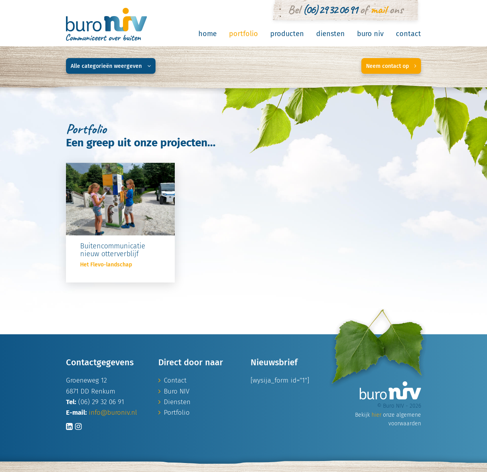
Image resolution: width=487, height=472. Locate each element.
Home (207, 33)
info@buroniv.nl (113, 412)
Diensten (330, 33)
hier (376, 415)
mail (378, 9)
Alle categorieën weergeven (111, 66)
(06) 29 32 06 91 (330, 9)
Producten (287, 33)
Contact (408, 33)
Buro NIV (370, 33)
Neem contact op (391, 66)
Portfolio (243, 33)
